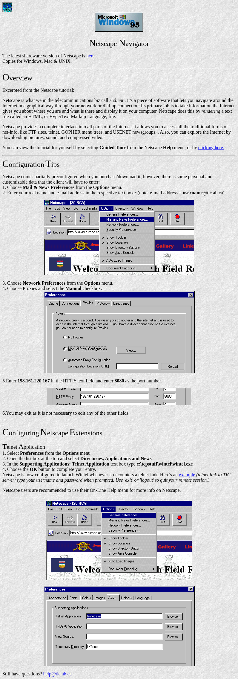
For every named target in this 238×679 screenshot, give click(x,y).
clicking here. (211, 147)
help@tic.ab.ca (57, 673)
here (90, 55)
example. (187, 474)
